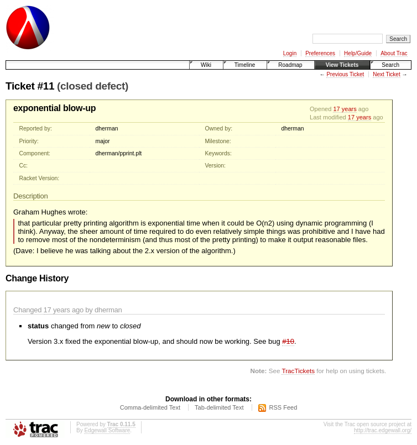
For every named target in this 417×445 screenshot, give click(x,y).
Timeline (244, 65)
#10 (288, 341)
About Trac (393, 53)
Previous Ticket (345, 74)
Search (390, 65)
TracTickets (298, 370)
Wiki (206, 65)
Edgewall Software (107, 430)
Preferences (320, 53)
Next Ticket (386, 74)
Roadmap (290, 65)
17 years (344, 109)
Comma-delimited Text (150, 407)
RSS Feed (283, 407)
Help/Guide (358, 53)
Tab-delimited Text (219, 407)
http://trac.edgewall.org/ (382, 430)
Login (289, 53)
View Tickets (342, 65)
